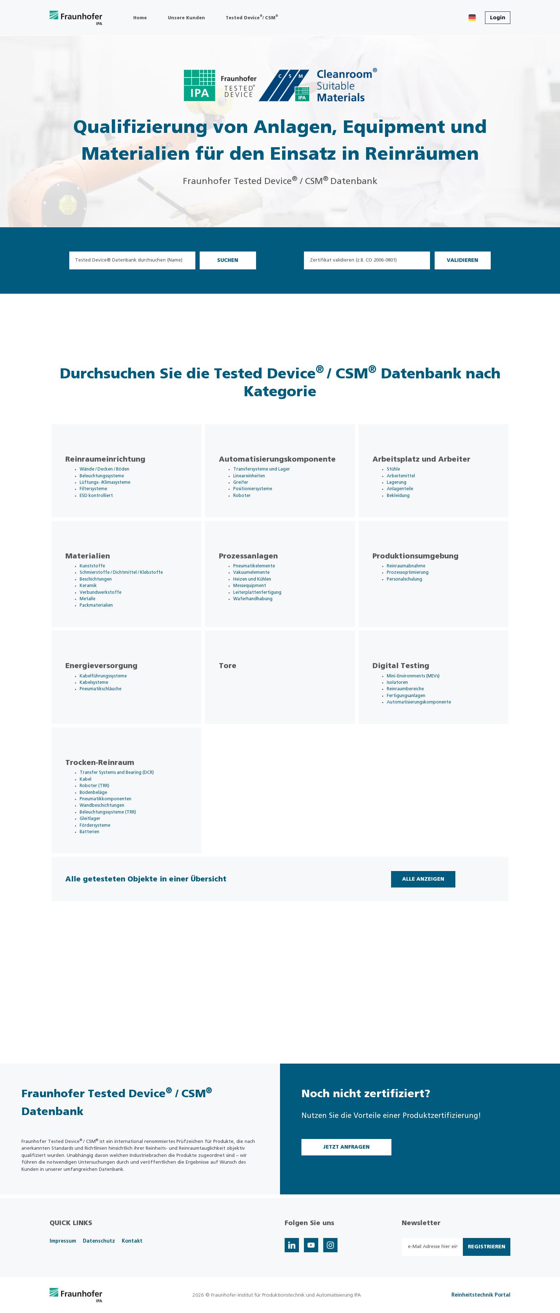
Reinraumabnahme (414, 592)
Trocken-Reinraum (107, 825)
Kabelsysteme (102, 727)
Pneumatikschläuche (109, 734)
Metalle (95, 627)
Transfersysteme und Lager (271, 477)
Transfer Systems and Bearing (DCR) (126, 835)
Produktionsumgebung (423, 582)
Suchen (227, 260)
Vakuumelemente (260, 599)
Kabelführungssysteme (112, 720)
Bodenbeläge (101, 856)
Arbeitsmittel (408, 484)
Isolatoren (405, 727)
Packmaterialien (104, 634)
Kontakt (132, 1241)
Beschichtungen (104, 606)
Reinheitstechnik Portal (480, 1295)
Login (497, 17)
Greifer (249, 491)
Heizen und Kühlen (262, 606)
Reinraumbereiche (414, 734)
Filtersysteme (101, 498)
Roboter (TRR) (102, 849)
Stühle (401, 477)
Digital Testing (408, 710)
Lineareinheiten (258, 484)
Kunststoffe (100, 592)
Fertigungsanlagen (414, 741)
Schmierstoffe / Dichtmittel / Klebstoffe (131, 599)
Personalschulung (413, 606)
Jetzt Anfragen (346, 1147)
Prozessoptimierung (416, 599)
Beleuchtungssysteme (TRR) (117, 877)
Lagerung (404, 491)
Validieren (462, 260)
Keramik (96, 613)
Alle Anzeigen (418, 960)
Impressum (63, 1241)
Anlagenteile (408, 498)
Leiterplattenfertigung (266, 620)
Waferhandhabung (262, 627)
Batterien (97, 897)
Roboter (250, 505)
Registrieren (486, 1246)
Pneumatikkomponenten (114, 863)
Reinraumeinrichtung (113, 467)
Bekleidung (406, 505)
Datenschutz (99, 1241)
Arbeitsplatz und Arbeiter (429, 467)
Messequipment (258, 613)
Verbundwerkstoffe (109, 620)
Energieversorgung (109, 710)
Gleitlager (98, 883)
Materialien (95, 582)
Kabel (93, 842)
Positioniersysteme (261, 498)
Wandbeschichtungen (111, 869)
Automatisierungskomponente (284, 467)
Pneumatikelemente (263, 592)
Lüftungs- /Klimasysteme (114, 491)
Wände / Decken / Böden (114, 477)
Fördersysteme (103, 891)
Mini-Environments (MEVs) (422, 720)
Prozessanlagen (255, 582)
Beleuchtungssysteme (111, 484)
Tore (235, 710)
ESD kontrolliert (104, 505)
